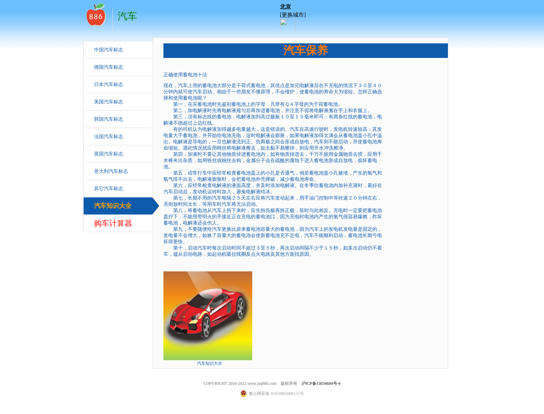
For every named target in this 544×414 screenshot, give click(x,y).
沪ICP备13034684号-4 (321, 383)
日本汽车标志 (108, 84)
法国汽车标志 (108, 136)
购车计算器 (113, 223)
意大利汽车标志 (111, 171)
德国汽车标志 (108, 67)
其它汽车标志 (108, 188)
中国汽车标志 (108, 49)
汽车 (95, 14)
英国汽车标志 (108, 154)
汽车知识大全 (112, 205)
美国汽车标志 (108, 101)
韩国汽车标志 (108, 119)
